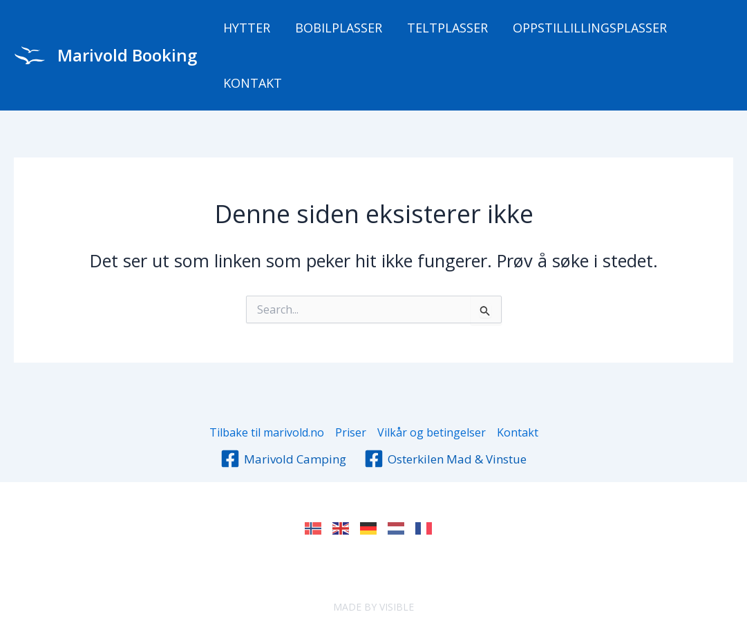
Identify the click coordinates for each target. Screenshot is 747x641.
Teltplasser (447, 27)
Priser (350, 432)
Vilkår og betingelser (431, 432)
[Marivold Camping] (283, 458)
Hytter (246, 27)
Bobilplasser (338, 27)
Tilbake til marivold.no (266, 432)
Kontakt (252, 83)
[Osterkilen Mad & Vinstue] (445, 458)
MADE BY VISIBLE (373, 606)
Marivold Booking (127, 55)
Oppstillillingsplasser (590, 27)
